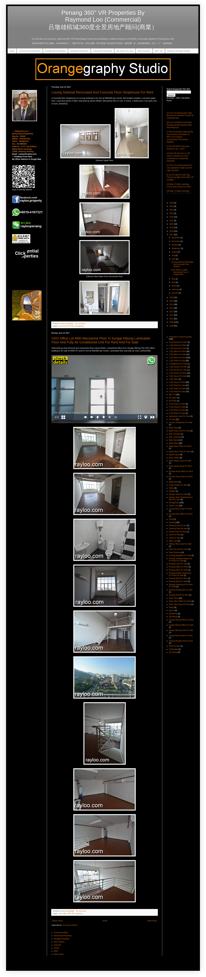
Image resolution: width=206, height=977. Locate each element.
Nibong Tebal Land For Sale (180, 544)
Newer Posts (57, 921)
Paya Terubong (175, 552)
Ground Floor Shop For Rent (180, 509)
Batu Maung (174, 440)
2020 (171, 224)
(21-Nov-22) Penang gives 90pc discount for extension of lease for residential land (180, 115)
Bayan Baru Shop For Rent (180, 451)
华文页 (56, 948)
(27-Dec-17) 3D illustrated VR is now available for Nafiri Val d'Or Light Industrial (179, 167)
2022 (171, 217)
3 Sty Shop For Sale (177, 391)
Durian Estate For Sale (178, 485)
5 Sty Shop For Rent (177, 410)
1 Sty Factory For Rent (178, 342)
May (174, 279)
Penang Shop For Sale (178, 581)
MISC (56, 951)
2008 (171, 326)
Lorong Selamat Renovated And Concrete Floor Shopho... (182, 264)
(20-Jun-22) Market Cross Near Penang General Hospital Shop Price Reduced (179, 125)
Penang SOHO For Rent (179, 595)
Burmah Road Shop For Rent (180, 476)
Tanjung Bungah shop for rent (181, 641)
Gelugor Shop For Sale (178, 494)
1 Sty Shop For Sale (177, 361)
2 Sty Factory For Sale (178, 370)
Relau (171, 607)
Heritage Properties (79, 51)
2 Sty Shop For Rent (177, 382)
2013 (171, 308)
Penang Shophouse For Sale (180, 590)
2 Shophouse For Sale (178, 364)
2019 (171, 227)
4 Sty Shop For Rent (177, 404)
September (176, 248)
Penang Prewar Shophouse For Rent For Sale (180, 574)
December (176, 238)
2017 (171, 235)
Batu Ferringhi (174, 434)
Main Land (173, 541)
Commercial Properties (29, 51)
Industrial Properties (102, 51)
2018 (171, 231)
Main (12, 51)
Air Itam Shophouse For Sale (180, 422)
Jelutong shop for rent (177, 525)
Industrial (57, 945)
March (174, 286)
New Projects (144, 51)
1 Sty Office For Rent (177, 351)
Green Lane (173, 506)
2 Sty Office (62, 913)
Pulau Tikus (173, 598)
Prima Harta (58, 954)
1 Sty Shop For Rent (177, 358)
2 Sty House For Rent (66, 326)
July (173, 255)
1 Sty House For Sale (177, 348)
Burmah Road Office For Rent (181, 471)
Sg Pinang (173, 617)
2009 (171, 322)
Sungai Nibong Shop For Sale (181, 630)
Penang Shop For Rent (178, 578)
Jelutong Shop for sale (178, 528)
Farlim (171, 488)
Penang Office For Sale (178, 570)
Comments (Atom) (70, 925)
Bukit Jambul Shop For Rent (180, 466)
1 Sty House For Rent (177, 345)
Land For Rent (175, 535)
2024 (171, 210)
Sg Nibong (78, 913)
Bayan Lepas (174, 455)
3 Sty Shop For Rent (177, 388)
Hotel (171, 519)
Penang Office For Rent (178, 567)
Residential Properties (55, 51)
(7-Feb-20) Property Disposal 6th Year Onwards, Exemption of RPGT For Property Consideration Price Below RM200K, (180, 137)
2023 (171, 213)
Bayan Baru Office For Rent (180, 446)
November (176, 241)
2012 (171, 312)
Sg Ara (171, 610)
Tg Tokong (173, 652)
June (174, 259)
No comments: (80, 323)
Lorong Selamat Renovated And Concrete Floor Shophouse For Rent (102, 92)
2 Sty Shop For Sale (177, 385)
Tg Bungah (173, 649)
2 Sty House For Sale (177, 376)
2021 (171, 220)
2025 (171, 206)
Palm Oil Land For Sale (178, 549)
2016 (171, 297)
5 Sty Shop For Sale (177, 413)
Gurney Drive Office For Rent (180, 514)
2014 (171, 304)
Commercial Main (61, 933)
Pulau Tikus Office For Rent (180, 601)
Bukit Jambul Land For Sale (180, 461)
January (175, 293)
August (175, 252)
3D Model (173, 398)
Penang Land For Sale (178, 564)
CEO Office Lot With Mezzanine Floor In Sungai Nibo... (180, 272)
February (175, 289)
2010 (171, 319)
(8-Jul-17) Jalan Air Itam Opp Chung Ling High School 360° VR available (180, 177)
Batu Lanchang (175, 437)
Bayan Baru (173, 443)
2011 (171, 315)
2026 (171, 203)
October (175, 245)
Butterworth (173, 482)
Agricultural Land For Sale (179, 416)
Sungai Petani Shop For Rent (181, 636)
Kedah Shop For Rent (177, 532)
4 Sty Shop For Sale (177, 407)
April (174, 282)
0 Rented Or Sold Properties (180, 337)
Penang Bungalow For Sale (180, 555)
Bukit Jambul (174, 458)
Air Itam (172, 419)
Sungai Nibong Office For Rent (181, 620)
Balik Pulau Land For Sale (179, 431)
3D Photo (172, 401)
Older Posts (152, 921)
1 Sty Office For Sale (177, 354)
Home (105, 921)
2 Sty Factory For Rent (178, 367)
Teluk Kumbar (174, 646)
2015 (171, 301)
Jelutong (172, 522)
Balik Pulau (173, 428)
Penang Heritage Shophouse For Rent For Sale (180, 559)
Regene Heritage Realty (178, 51)
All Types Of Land (124, 51)
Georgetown (79, 326)
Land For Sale (174, 538)
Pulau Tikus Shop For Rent (180, 604)
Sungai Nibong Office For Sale (181, 625)
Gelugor (172, 491)
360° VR (159, 51)
